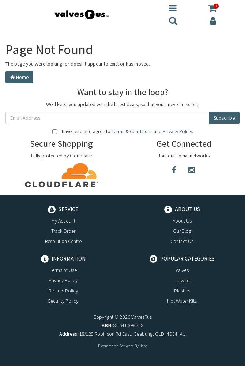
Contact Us (181, 241)
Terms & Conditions (132, 131)
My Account (63, 220)
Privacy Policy (177, 131)
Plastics (182, 290)
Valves (182, 270)
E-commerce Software (116, 345)
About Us (182, 220)
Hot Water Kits (182, 301)
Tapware (182, 280)
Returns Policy (63, 290)
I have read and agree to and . (122, 131)
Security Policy (63, 301)
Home (19, 77)
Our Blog (182, 231)
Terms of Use (63, 270)
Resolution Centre (63, 241)
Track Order (63, 231)
